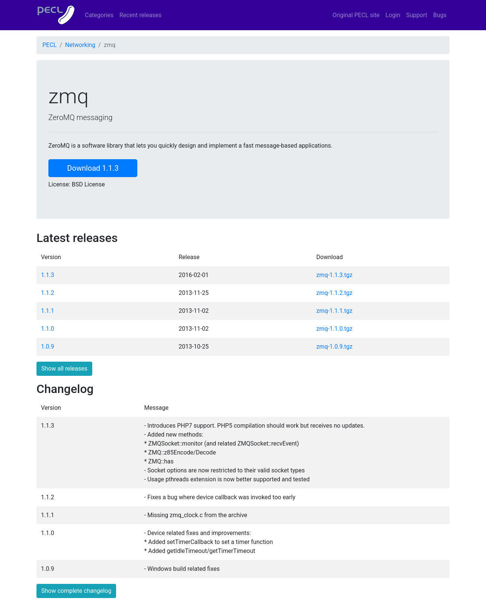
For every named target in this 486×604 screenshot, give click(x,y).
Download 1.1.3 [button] (92, 168)
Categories (99, 15)
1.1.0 (47, 328)
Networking (80, 44)
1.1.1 (47, 310)
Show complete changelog (76, 590)
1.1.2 (47, 292)
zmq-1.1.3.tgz (334, 275)
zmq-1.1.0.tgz (334, 328)
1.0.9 (47, 346)
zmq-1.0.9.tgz (334, 346)
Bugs (440, 15)
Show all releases (64, 368)
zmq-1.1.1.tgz (334, 310)
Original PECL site (356, 15)
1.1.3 (47, 275)
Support (416, 15)
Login (393, 15)
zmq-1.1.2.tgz (334, 292)
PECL (49, 44)
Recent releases (140, 15)
